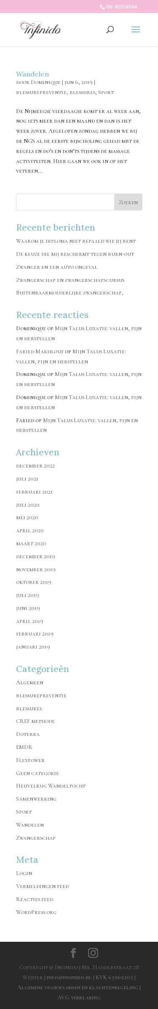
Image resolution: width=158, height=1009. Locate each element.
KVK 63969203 (115, 977)
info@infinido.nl (69, 977)
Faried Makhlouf (40, 351)
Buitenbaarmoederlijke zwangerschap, (69, 292)
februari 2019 (35, 633)
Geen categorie (37, 773)
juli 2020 (28, 504)
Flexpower (30, 760)
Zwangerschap (36, 837)
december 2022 (35, 465)
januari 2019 (33, 646)
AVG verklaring (79, 997)
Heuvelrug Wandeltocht (51, 785)
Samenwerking (36, 798)
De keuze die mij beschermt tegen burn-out (75, 254)
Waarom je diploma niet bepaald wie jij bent (76, 240)
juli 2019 (27, 595)
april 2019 (29, 621)
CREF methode (35, 721)
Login (24, 873)
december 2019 (35, 556)
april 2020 (30, 530)
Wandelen (32, 74)
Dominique (46, 82)
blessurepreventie (41, 92)
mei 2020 (27, 517)
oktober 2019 (33, 582)
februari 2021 (34, 491)
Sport (106, 92)
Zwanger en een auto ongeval (56, 267)
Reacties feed (34, 899)
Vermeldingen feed (42, 886)
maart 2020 (31, 543)
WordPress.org (36, 912)
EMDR (24, 747)
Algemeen (29, 682)
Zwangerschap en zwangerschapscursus (70, 280)
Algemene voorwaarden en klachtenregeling (77, 987)
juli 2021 (27, 478)
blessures (82, 92)
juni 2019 (28, 608)
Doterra (28, 734)
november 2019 (36, 569)
